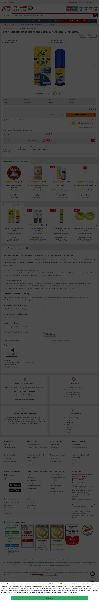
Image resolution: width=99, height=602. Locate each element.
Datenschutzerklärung (78, 588)
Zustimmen (93, 590)
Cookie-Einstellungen (64, 590)
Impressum (4, 590)
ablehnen (38, 590)
